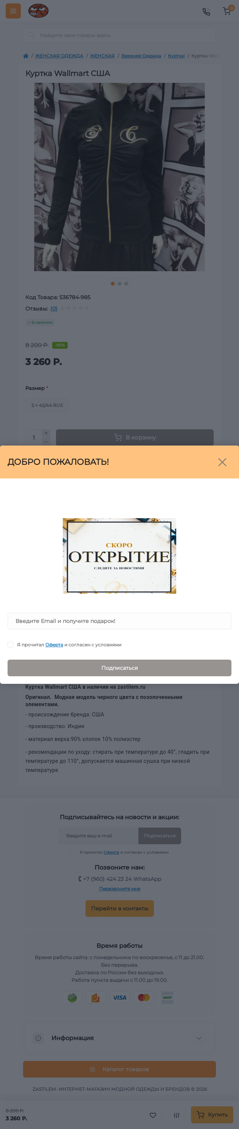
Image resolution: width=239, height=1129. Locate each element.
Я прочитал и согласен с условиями (69, 645)
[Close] (222, 462)
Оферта (54, 645)
